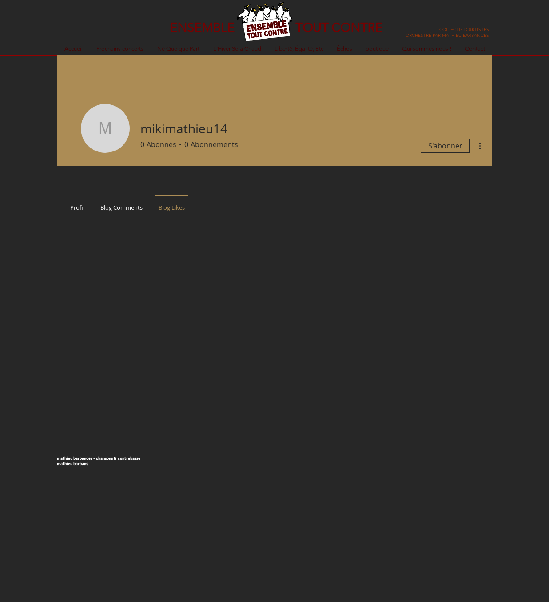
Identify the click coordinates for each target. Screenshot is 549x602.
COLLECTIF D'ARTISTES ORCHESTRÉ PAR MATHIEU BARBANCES (447, 32)
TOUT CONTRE (338, 27)
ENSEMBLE (202, 27)
